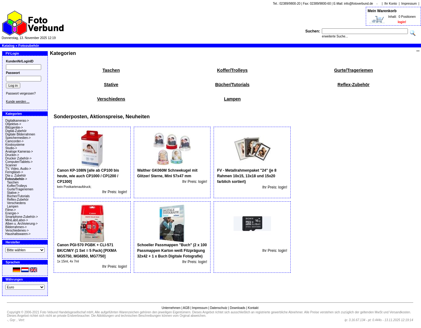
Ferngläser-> (14, 172)
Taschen (12, 182)
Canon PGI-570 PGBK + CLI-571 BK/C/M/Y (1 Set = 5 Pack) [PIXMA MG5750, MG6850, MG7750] (86, 250)
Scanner (11, 165)
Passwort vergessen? (21, 93)
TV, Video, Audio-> (18, 168)
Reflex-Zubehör (18, 199)
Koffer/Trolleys (17, 186)
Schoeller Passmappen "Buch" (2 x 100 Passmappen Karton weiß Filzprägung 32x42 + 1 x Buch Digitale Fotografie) (172, 250)
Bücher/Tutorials (18, 196)
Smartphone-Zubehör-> (21, 216)
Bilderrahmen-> (16, 227)
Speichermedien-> (18, 138)
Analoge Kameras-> (19, 151)
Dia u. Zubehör (15, 175)
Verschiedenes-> (17, 230)
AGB (186, 308)
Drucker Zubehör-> (18, 158)
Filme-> (10, 210)
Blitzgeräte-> (14, 127)
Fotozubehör (28, 45)
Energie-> (12, 213)
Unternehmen (171, 308)
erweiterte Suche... (335, 36)
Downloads (237, 308)
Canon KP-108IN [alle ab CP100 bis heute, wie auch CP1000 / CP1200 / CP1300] (88, 176)
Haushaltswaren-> (18, 234)
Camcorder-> (14, 141)
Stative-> (13, 192)
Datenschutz (218, 308)
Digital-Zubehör (16, 131)
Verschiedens (16, 203)
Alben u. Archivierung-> (21, 223)
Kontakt (253, 308)
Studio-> (11, 148)
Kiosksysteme (15, 144)
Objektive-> (13, 124)
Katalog (8, 45)
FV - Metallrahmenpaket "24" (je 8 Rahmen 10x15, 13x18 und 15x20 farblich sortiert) (246, 176)
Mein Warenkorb (382, 11)
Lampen (12, 206)
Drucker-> (12, 155)
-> (16, 179)
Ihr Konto (391, 3)
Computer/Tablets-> (19, 162)
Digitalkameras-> (17, 120)
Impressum (409, 3)
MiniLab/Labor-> (16, 220)
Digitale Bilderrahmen (20, 134)
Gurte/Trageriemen (20, 189)
